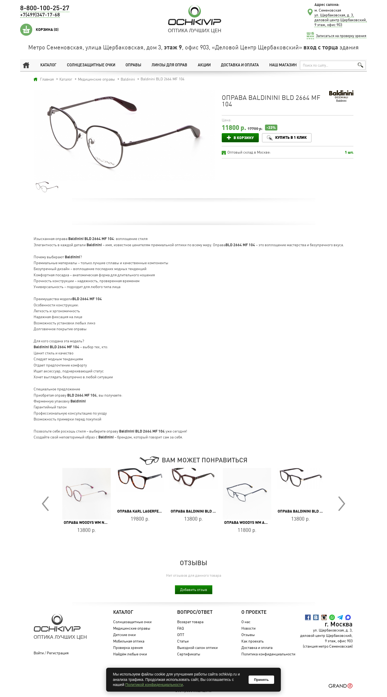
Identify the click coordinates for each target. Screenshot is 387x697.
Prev (45, 503)
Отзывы (247, 634)
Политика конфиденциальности (268, 654)
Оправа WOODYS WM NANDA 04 (91, 522)
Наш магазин (282, 65)
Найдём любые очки (129, 654)
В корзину (244, 137)
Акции (203, 65)
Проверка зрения (127, 647)
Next (341, 503)
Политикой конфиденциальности (154, 685)
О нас (245, 621)
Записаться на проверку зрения (341, 36)
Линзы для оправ (168, 65)
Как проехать (252, 641)
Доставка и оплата (239, 65)
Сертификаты (187, 654)
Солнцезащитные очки (90, 65)
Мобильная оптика (128, 641)
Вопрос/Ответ (194, 612)
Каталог (47, 65)
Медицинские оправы (130, 628)
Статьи (182, 641)
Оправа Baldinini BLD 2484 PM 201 (310, 511)
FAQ (179, 628)
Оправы (132, 65)
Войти (39, 653)
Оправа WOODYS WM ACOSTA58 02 (254, 522)
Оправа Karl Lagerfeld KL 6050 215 (151, 511)
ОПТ (180, 634)
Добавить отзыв (193, 589)
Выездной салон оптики (196, 647)
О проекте (253, 612)
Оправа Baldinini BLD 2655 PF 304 (202, 511)
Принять (261, 680)
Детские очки (123, 634)
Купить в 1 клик (291, 137)
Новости (248, 628)
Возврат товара (189, 621)
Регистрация (58, 653)
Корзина (47, 29)
